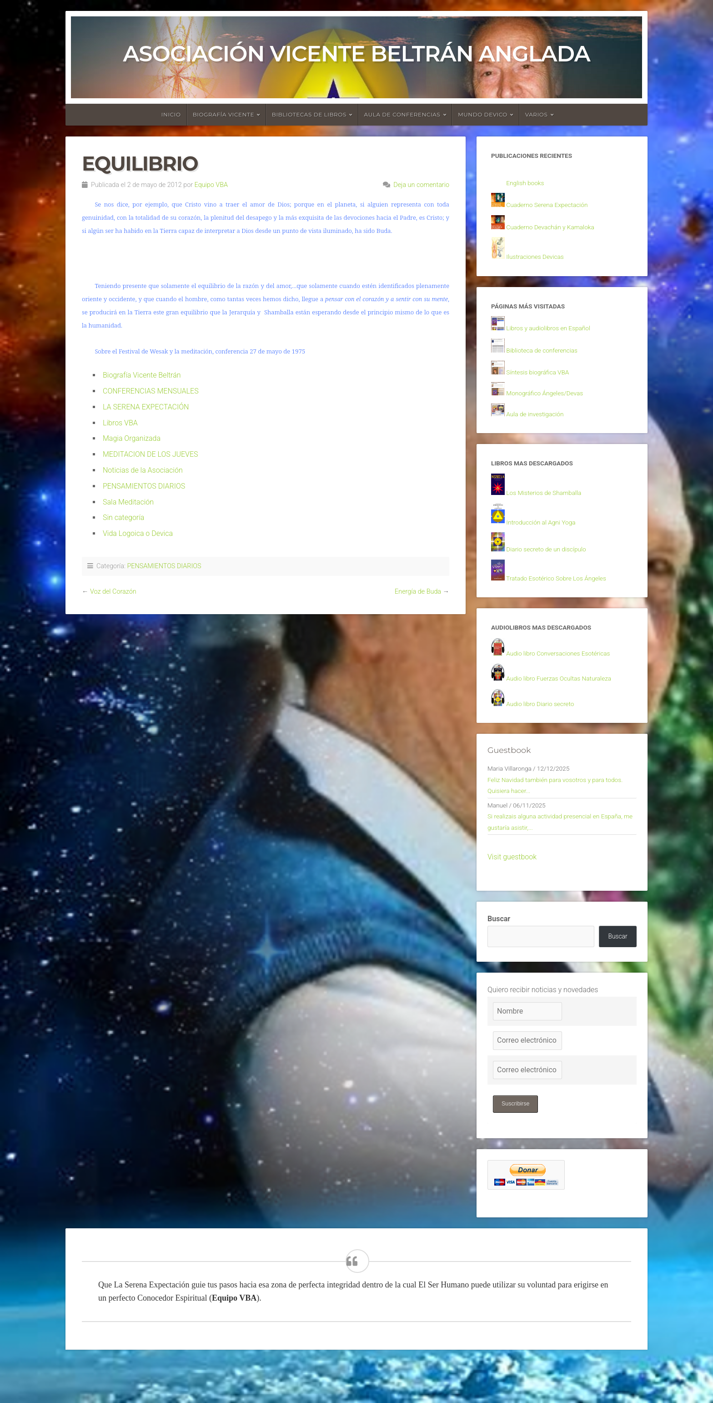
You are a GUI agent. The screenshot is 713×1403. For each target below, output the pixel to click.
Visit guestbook (512, 892)
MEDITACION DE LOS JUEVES (150, 454)
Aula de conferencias (402, 114)
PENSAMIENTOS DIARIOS (144, 486)
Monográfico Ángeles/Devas (552, 403)
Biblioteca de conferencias (548, 359)
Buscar (498, 954)
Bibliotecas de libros (309, 114)
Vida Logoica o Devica (138, 533)
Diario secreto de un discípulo (553, 565)
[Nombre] (527, 1050)
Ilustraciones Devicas (540, 261)
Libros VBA (120, 423)
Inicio (171, 114)
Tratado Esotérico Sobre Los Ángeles (565, 595)
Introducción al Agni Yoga (547, 537)
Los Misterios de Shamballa (551, 507)
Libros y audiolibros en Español (556, 336)
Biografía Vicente (224, 114)
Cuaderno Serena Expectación (554, 207)
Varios (536, 114)
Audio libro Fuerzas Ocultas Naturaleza (568, 700)
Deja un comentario (421, 185)
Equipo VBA (211, 185)
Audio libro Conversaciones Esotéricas (567, 673)
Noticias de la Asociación (143, 470)
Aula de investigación (540, 425)
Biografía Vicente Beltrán (142, 375)
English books (529, 184)
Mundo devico (482, 114)
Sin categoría (123, 517)
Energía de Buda (418, 592)
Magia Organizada (132, 438)
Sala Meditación (128, 502)
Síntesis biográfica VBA (543, 381)
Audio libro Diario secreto (546, 726)
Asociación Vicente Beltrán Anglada (356, 53)
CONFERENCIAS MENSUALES (151, 391)
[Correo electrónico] (527, 1079)
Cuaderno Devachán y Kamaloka (558, 230)
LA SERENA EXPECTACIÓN (146, 407)
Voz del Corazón (113, 592)
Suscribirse (518, 1143)
